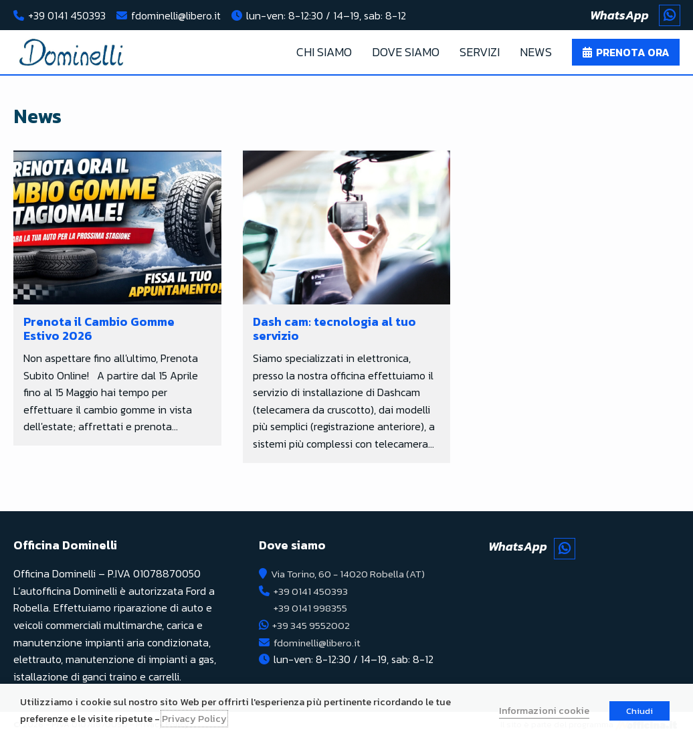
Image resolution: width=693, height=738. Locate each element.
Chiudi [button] (639, 711)
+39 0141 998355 (311, 607)
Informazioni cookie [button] (544, 710)
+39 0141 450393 (67, 15)
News (536, 52)
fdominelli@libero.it (176, 15)
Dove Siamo (405, 52)
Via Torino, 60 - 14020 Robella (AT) (352, 573)
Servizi (480, 52)
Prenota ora (633, 52)
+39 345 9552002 (312, 625)
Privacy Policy (194, 718)
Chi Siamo (324, 52)
